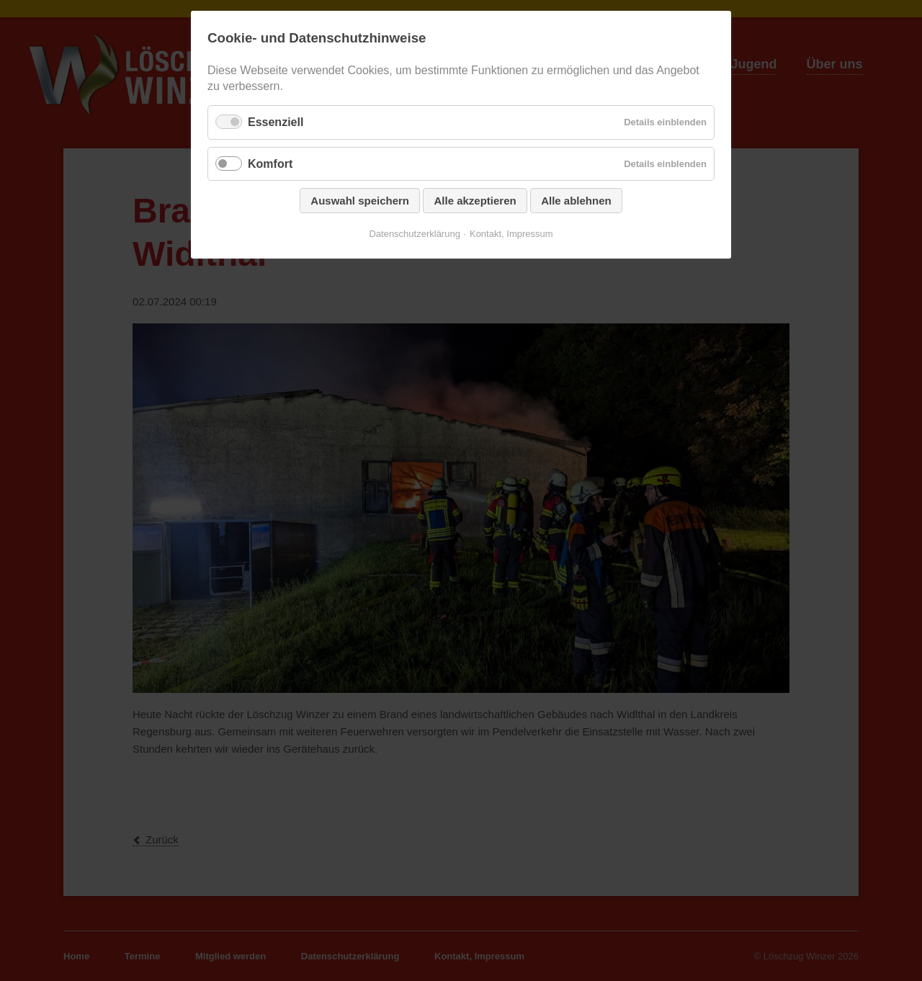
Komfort (270, 164)
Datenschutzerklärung (414, 233)
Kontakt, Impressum (511, 233)
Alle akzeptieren (475, 200)
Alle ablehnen (576, 200)
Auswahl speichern (359, 200)
